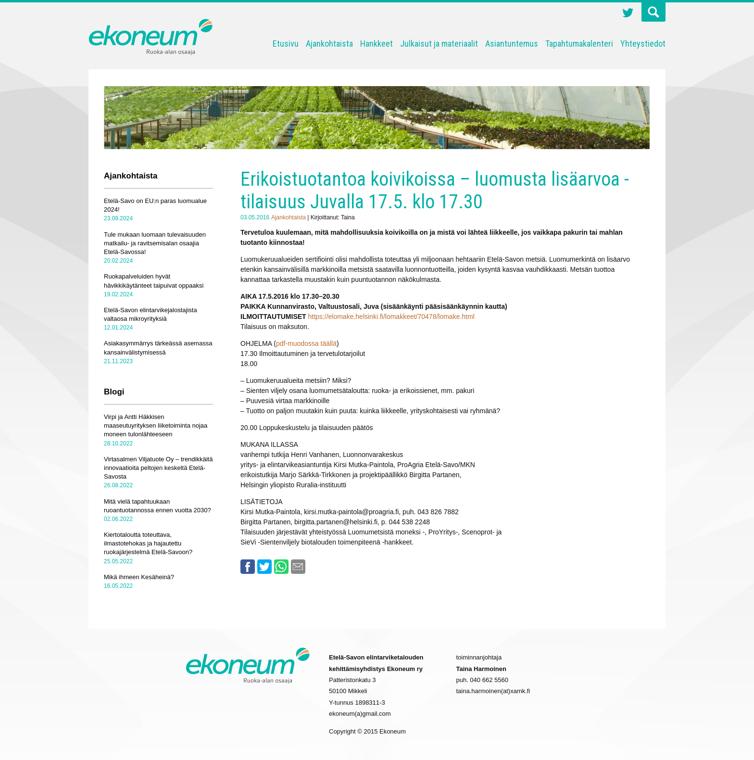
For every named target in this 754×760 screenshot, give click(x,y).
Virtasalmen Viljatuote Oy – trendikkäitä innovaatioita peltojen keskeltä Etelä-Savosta (158, 468)
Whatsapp (281, 566)
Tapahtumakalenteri (579, 43)
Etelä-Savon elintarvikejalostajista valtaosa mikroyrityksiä (150, 314)
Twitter (628, 14)
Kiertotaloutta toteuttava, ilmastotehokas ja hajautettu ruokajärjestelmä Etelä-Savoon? (148, 543)
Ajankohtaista (329, 43)
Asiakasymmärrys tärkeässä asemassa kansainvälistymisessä (158, 347)
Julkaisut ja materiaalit (439, 43)
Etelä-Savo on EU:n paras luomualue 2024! (155, 205)
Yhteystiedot (643, 43)
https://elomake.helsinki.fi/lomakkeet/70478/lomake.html (391, 316)
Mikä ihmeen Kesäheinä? (139, 577)
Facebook (247, 566)
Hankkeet (376, 43)
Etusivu (286, 43)
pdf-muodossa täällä (306, 343)
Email (298, 566)
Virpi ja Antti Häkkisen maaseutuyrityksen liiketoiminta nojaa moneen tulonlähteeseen (155, 425)
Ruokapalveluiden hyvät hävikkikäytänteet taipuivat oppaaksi (153, 281)
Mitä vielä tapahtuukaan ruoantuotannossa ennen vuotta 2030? (157, 506)
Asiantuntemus (511, 43)
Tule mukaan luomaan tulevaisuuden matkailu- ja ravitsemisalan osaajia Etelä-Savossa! (155, 243)
